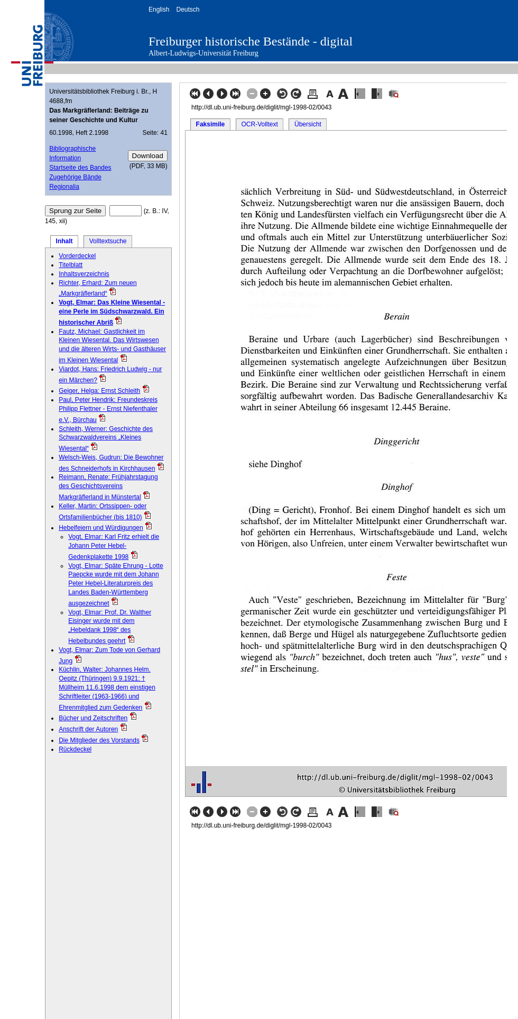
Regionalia (64, 186)
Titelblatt (70, 265)
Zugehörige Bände (75, 177)
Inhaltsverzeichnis (84, 274)
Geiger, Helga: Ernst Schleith (99, 390)
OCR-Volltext (259, 124)
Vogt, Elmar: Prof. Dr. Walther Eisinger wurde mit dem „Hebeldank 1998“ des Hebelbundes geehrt (109, 627)
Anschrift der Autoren (88, 729)
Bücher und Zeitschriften (93, 718)
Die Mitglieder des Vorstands (99, 740)
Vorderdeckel (77, 256)
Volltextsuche (108, 241)
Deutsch (187, 9)
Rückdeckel (75, 749)
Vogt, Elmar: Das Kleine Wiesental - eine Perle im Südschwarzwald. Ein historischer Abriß (112, 312)
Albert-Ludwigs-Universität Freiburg (203, 53)
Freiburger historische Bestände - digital (251, 41)
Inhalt (64, 241)
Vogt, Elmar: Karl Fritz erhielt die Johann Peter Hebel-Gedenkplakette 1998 (113, 547)
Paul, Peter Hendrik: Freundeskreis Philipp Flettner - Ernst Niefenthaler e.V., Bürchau (108, 410)
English (159, 9)
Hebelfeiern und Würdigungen (101, 527)
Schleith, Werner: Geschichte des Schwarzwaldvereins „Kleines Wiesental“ (106, 439)
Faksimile (210, 124)
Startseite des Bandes (80, 167)
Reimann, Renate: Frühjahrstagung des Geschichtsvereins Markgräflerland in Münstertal (108, 487)
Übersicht (307, 124)
